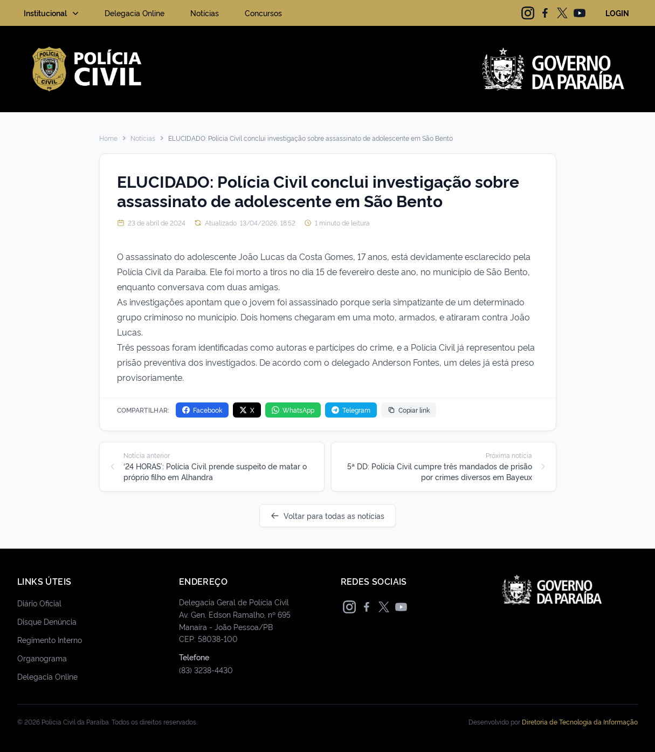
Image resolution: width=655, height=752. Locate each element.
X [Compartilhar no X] (246, 409)
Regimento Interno (49, 639)
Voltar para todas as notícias (327, 515)
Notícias (204, 13)
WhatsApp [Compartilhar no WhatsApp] (293, 409)
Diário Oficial (39, 603)
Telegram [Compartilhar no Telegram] (351, 409)
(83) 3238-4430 (206, 670)
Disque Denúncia (47, 621)
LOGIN (617, 13)
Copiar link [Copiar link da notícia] (409, 409)
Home (108, 138)
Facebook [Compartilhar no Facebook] (202, 409)
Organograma (42, 658)
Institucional (52, 13)
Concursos (263, 13)
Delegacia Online (134, 13)
